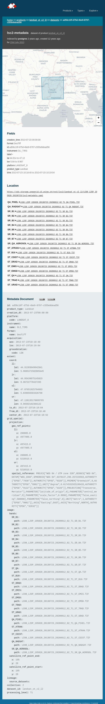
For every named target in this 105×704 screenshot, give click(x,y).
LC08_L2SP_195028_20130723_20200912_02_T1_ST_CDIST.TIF (50, 253)
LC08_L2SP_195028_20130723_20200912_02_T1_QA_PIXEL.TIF (50, 202)
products (21, 20)
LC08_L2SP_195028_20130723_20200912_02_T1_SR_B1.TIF (44, 210)
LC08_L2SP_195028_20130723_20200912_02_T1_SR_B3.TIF (44, 219)
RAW (42, 293)
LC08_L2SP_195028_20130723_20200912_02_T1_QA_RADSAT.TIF (53, 206)
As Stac (51, 293)
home (10, 20)
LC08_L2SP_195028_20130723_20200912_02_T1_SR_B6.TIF (44, 232)
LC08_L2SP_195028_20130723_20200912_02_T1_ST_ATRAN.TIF (50, 245)
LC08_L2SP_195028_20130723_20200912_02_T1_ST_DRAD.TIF (49, 257)
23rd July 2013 (17, 42)
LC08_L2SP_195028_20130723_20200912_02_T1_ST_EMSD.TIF (49, 266)
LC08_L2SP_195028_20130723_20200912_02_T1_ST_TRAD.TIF (48, 275)
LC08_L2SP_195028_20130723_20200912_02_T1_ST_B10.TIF (46, 249)
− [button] (99, 123)
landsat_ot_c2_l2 (38, 20)
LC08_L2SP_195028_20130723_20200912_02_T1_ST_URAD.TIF (49, 279)
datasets (54, 20)
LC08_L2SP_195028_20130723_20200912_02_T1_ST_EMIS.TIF (48, 262)
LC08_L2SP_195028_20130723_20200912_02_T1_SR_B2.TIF (44, 215)
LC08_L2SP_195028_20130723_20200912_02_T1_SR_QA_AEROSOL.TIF (61, 240)
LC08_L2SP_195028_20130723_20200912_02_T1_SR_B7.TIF (44, 236)
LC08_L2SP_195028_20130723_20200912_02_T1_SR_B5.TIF (44, 227)
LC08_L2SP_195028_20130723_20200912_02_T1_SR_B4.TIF (44, 223)
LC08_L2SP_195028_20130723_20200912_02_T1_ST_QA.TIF (45, 270)
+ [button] (99, 118)
